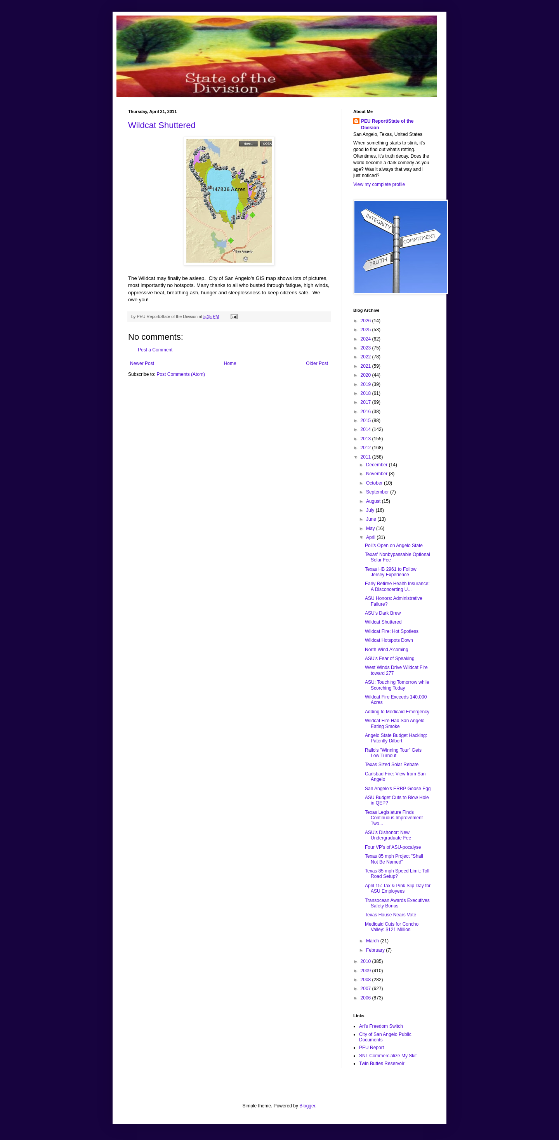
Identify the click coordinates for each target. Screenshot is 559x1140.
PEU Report (371, 1047)
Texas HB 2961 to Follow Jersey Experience (391, 572)
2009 (366, 970)
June (371, 519)
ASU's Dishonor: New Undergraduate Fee (388, 835)
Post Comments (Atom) (180, 374)
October (375, 483)
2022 (366, 357)
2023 (366, 348)
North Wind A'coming (386, 649)
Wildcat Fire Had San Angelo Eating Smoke (394, 723)
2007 (366, 988)
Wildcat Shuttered (162, 125)
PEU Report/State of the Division (387, 124)
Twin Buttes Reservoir (381, 1063)
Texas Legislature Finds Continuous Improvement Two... (394, 818)
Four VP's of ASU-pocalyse (393, 847)
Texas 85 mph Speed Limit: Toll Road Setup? (397, 873)
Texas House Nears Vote (390, 915)
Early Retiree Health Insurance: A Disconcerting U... (397, 586)
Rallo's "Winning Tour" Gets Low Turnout (393, 752)
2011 (366, 457)
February (376, 950)
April (371, 537)
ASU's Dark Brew (383, 613)
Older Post (317, 363)
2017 (366, 402)
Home (230, 363)
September (378, 492)
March (373, 941)
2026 (366, 320)
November (377, 473)
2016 (366, 411)
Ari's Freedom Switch (381, 1026)
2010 (366, 961)
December (377, 464)
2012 (366, 447)
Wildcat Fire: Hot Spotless (391, 631)
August (374, 501)
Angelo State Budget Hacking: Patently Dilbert (396, 738)
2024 (366, 339)
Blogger (307, 1106)
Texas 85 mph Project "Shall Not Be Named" (394, 858)
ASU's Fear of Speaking (390, 658)
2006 (366, 998)
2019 (366, 384)
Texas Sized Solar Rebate (391, 764)
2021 (366, 366)
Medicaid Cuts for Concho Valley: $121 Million (391, 926)
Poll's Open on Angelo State (394, 545)
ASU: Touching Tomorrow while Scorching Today (397, 684)
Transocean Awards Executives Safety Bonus (397, 903)
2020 (366, 375)
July (371, 510)
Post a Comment (155, 350)
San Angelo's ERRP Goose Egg (398, 788)
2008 (366, 979)
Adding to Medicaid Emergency (397, 711)
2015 (366, 420)
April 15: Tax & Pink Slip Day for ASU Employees (398, 888)
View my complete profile (379, 184)
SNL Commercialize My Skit (388, 1055)
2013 (366, 438)
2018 (366, 393)
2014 (366, 429)
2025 (366, 329)
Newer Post (142, 363)
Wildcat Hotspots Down (389, 640)
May (371, 528)
